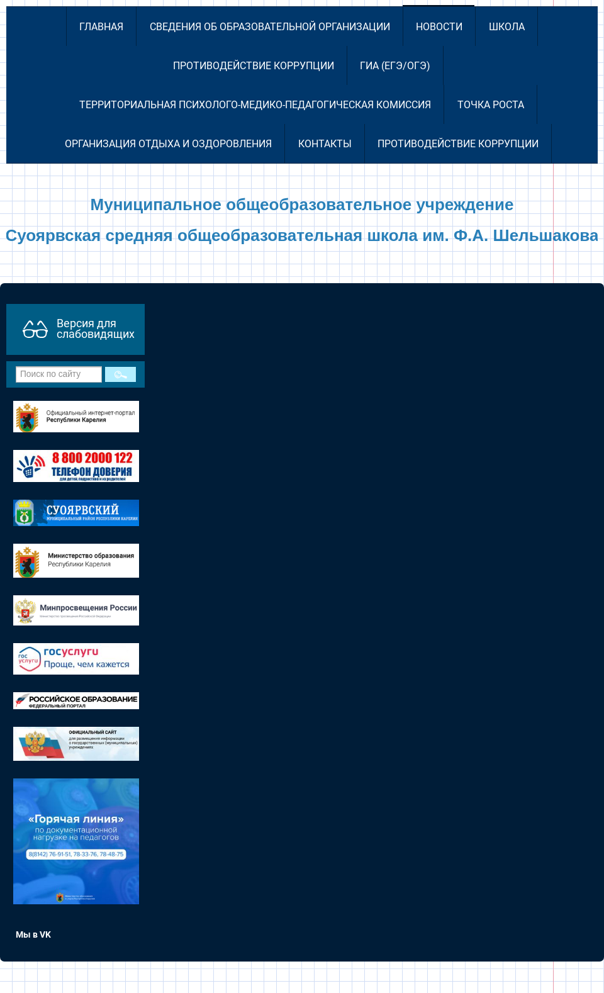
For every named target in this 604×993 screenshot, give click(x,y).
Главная (101, 27)
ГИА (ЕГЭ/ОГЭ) (395, 66)
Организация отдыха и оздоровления (168, 144)
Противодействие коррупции (253, 66)
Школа (507, 27)
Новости (439, 27)
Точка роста (490, 105)
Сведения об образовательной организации (270, 27)
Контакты (325, 144)
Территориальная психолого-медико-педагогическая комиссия (255, 105)
